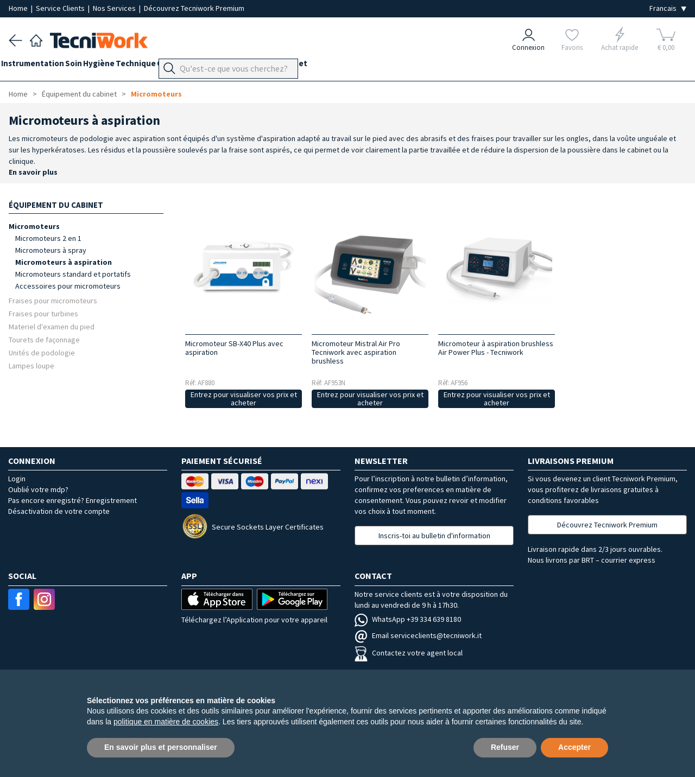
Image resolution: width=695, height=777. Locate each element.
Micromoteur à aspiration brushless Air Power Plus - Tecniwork (495, 347)
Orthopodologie (225, 66)
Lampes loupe (31, 365)
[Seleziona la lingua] (667, 8)
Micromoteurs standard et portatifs (73, 274)
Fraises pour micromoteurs (53, 300)
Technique (166, 66)
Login (17, 478)
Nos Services (115, 8)
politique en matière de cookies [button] (165, 721)
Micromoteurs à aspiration (63, 262)
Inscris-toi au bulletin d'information (434, 535)
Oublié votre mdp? (38, 489)
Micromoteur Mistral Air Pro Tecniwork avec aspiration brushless (356, 352)
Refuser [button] (505, 747)
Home (19, 8)
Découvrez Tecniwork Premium (194, 8)
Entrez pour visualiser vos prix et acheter (244, 398)
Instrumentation (40, 66)
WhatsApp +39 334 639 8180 (408, 619)
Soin (88, 66)
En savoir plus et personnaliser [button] (160, 747)
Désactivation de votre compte (59, 511)
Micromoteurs (156, 94)
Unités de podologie (42, 352)
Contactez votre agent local (409, 653)
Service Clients (61, 8)
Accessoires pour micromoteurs (68, 286)
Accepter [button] (574, 747)
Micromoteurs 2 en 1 (48, 238)
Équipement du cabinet (309, 66)
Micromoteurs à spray (50, 250)
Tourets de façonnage (44, 339)
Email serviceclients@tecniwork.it (418, 635)
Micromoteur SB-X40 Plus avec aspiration (234, 347)
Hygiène (121, 66)
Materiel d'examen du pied (51, 326)
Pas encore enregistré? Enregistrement (72, 500)
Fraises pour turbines (43, 313)
